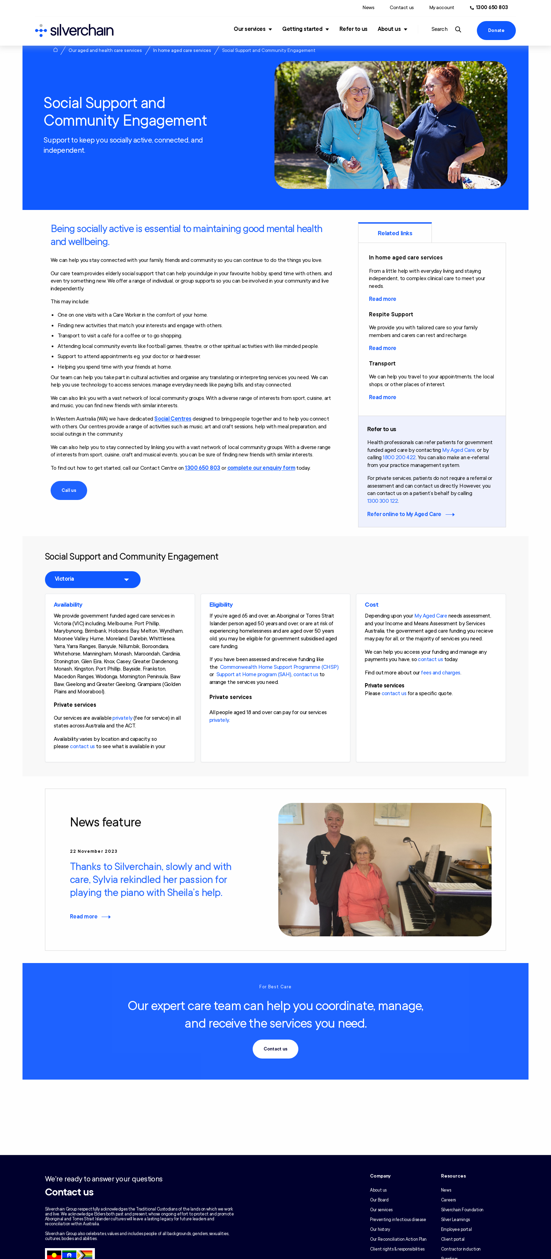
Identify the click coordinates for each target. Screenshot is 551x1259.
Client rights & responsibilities (397, 1249)
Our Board (379, 1200)
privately (122, 718)
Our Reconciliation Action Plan (398, 1239)
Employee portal (456, 1229)
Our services (249, 29)
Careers (448, 1200)
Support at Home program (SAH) (253, 674)
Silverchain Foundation (462, 1210)
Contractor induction (461, 1249)
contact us (82, 746)
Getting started (302, 29)
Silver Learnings (455, 1219)
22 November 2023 (93, 851)
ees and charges (441, 673)
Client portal (453, 1239)
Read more (382, 299)
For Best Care (275, 987)
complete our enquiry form (261, 468)
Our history (380, 1229)
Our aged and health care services (105, 50)
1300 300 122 (382, 501)
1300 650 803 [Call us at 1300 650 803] (492, 7)
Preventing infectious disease (398, 1219)
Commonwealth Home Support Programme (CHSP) (279, 667)
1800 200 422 (399, 457)
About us (389, 29)
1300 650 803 (202, 468)
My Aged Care (458, 450)
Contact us (402, 7)
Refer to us (353, 29)
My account (441, 7)
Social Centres (172, 419)
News (368, 7)
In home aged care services (182, 50)
